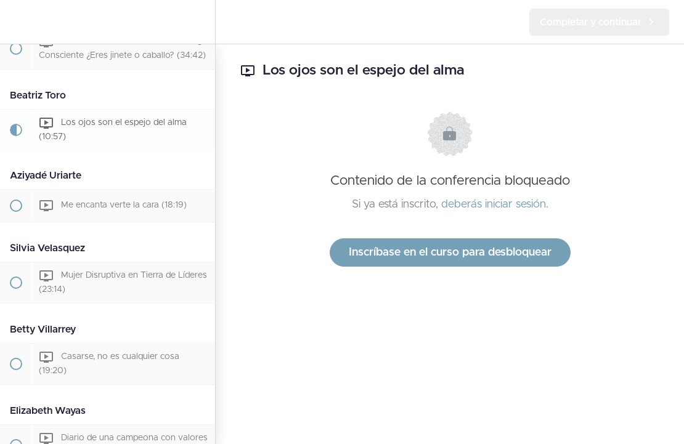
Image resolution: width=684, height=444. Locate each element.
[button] (15, 22)
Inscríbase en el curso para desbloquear (450, 252)
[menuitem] (199, 22)
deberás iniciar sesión (493, 204)
